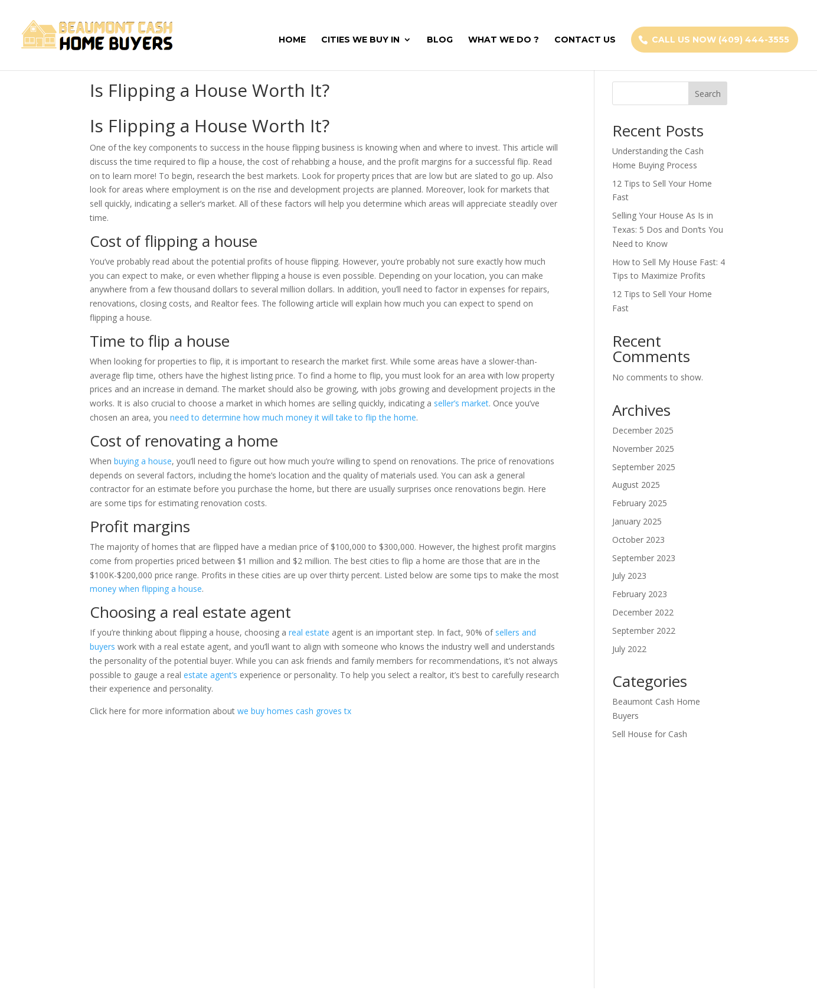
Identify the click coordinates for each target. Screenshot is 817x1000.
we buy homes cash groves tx (294, 710)
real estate (309, 632)
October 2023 (638, 539)
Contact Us (585, 40)
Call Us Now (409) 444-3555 (720, 39)
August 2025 (636, 484)
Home (292, 40)
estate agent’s (210, 674)
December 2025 (643, 430)
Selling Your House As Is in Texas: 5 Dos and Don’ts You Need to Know (667, 229)
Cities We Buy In (360, 40)
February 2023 (639, 594)
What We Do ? (503, 40)
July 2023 (629, 575)
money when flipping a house (146, 588)
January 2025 (637, 521)
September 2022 (643, 630)
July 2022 (629, 648)
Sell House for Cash (649, 734)
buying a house (143, 461)
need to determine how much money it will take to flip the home (293, 417)
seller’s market (461, 403)
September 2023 (643, 557)
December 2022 (643, 612)
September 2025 (643, 467)
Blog (440, 40)
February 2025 (639, 503)
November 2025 (643, 448)
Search (708, 93)
